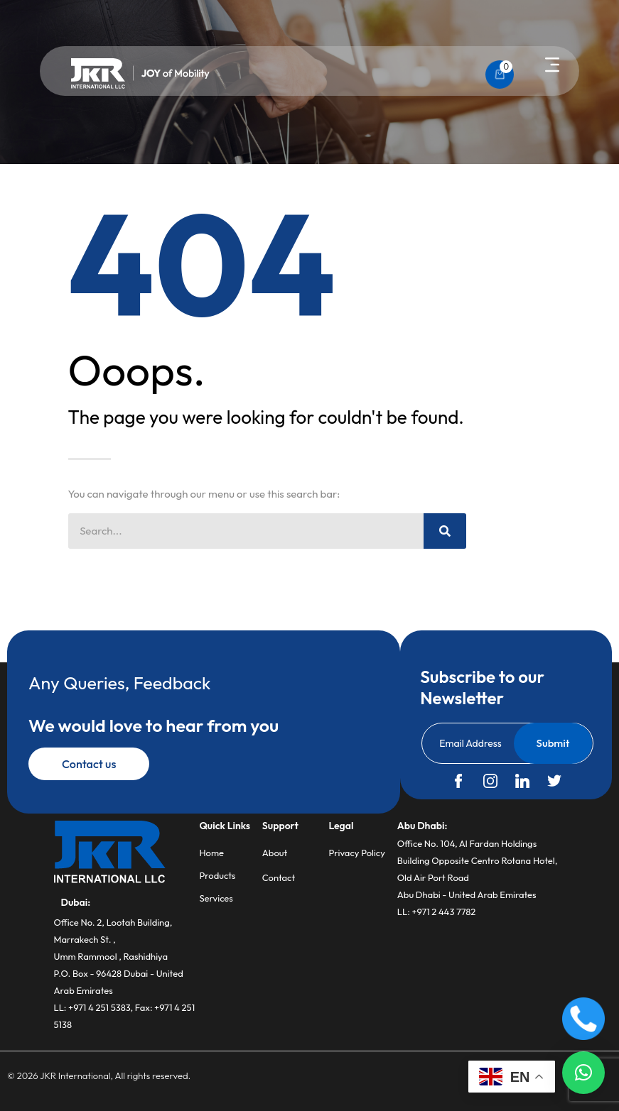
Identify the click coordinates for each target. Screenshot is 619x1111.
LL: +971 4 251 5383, (94, 1007)
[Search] (445, 531)
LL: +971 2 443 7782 (436, 911)
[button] (552, 65)
